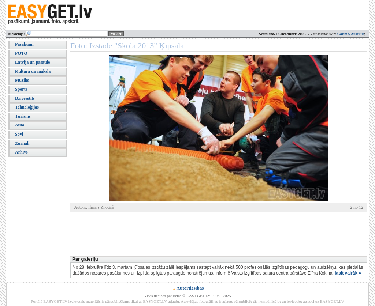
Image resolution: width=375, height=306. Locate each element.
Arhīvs (21, 152)
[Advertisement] (203, 234)
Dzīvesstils (24, 98)
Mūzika (22, 80)
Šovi (19, 134)
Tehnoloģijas (27, 107)
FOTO (21, 53)
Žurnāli (22, 143)
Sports (21, 89)
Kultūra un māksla (33, 71)
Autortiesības (190, 288)
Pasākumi (24, 44)
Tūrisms (23, 116)
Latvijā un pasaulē (32, 62)
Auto (19, 125)
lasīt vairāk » (348, 273)
